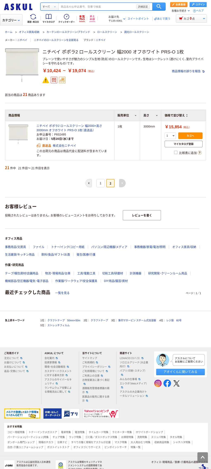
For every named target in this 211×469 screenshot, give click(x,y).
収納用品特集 (161, 442)
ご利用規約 (90, 362)
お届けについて (14, 362)
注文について (13, 358)
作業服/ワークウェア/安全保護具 (76, 281)
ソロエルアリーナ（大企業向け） (134, 364)
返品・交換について (16, 371)
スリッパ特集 (158, 437)
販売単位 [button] (127, 115)
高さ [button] (150, 115)
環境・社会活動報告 (57, 366)
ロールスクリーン (107, 32)
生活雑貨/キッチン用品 (20, 254)
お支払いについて (15, 366)
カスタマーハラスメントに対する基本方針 (58, 373)
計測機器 (135, 273)
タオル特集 (176, 437)
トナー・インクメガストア (43, 432)
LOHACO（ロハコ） (131, 358)
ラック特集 (75, 437)
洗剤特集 (142, 437)
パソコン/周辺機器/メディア (109, 247)
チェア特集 (59, 437)
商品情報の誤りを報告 (188, 71)
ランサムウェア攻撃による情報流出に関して (58, 390)
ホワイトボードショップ (149, 432)
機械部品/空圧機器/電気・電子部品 (26, 281)
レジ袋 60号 (173, 320)
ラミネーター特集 (122, 432)
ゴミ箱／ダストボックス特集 (101, 437)
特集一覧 (136, 447)
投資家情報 (52, 362)
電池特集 (80, 432)
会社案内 (51, 358)
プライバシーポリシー (96, 366)
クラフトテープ (99, 320)
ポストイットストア (58, 447)
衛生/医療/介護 (86, 254)
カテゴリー (11, 20)
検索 (159, 6)
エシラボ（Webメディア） (133, 385)
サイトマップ (89, 358)
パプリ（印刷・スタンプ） (133, 372)
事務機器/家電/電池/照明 (149, 247)
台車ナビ (62, 442)
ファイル (38, 247)
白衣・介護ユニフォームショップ (25, 447)
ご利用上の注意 (92, 375)
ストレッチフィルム (58, 325)
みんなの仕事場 (130, 379)
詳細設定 (143, 6)
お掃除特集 (127, 437)
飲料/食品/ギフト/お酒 (55, 254)
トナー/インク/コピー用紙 (67, 247)
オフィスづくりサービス (87, 447)
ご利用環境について (95, 371)
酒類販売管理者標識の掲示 (95, 390)
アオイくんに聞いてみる (180, 372)
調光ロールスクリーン (136, 32)
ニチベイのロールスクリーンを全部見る (56, 40)
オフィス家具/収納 (29, 32)
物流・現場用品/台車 (57, 273)
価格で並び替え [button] (176, 115)
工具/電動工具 (86, 273)
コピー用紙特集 (16, 432)
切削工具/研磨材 (112, 273)
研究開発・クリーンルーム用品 (167, 273)
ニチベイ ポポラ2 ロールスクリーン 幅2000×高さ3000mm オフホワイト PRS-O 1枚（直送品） (69, 128)
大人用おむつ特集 (140, 442)
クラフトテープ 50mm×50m (63, 320)
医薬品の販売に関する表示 (95, 398)
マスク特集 (121, 442)
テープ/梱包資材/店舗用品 (21, 273)
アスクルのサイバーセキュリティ (58, 381)
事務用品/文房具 (15, 247)
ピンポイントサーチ (115, 447)
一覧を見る (62, 293)
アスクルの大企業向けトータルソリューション (134, 393)
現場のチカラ (46, 442)
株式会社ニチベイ (64, 145)
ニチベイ (22, 40)
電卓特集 (66, 432)
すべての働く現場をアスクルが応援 (91, 442)
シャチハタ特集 (181, 442)
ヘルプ (200, 10)
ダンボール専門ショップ (21, 442)
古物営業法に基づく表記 (95, 382)
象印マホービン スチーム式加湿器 (137, 320)
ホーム (8, 32)
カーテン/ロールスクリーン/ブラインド (68, 32)
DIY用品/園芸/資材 (116, 281)
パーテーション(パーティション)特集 (28, 437)
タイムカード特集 (98, 432)
